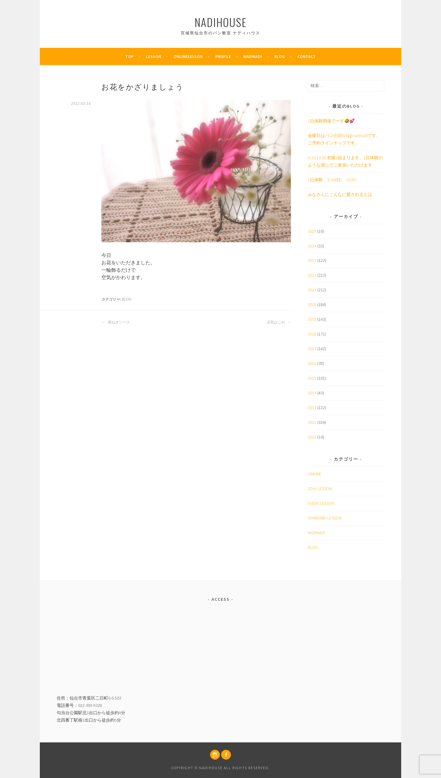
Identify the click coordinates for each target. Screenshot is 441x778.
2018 (312, 334)
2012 (312, 422)
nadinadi (252, 56)
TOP (129, 56)
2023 (312, 260)
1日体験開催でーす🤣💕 (331, 121)
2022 (312, 275)
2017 (312, 348)
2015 (312, 378)
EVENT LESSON (321, 503)
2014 (312, 393)
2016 (312, 363)
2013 (312, 407)
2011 (312, 437)
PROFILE (223, 56)
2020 (312, 304)
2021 (312, 290)
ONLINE (314, 474)
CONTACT (306, 56)
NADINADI (316, 532)
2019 (312, 319)
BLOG (279, 56)
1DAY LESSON (320, 488)
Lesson (153, 56)
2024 (312, 246)
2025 (312, 231)
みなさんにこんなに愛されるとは (340, 194)
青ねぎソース (115, 322)
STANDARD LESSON (324, 518)
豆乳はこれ (278, 322)
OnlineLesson (188, 56)
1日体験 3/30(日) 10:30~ (333, 179)
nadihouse (220, 22)
